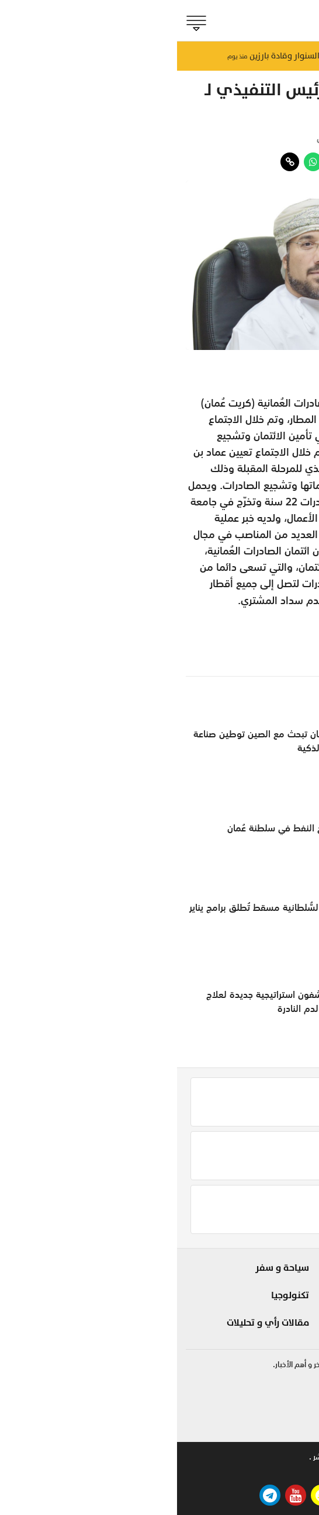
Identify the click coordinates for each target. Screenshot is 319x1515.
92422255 (289, 1392)
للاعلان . (254, 1457)
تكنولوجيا (113, 1295)
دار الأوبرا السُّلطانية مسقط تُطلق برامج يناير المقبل (96, 914)
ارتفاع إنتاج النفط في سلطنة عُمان (115, 828)
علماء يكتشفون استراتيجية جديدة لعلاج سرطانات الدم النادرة (105, 1001)
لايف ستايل (201, 1288)
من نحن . (296, 1457)
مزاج (214, 1308)
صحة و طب (202, 1329)
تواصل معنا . (206, 1457)
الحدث (293, 1288)
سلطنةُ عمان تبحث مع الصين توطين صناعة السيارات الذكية (98, 740)
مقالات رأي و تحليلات (91, 1322)
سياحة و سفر (105, 1267)
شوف (211, 1267)
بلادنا (294, 1267)
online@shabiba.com (273, 1426)
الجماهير (287, 1329)
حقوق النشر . (151, 1457)
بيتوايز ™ (159, 1472)
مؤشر (295, 138)
